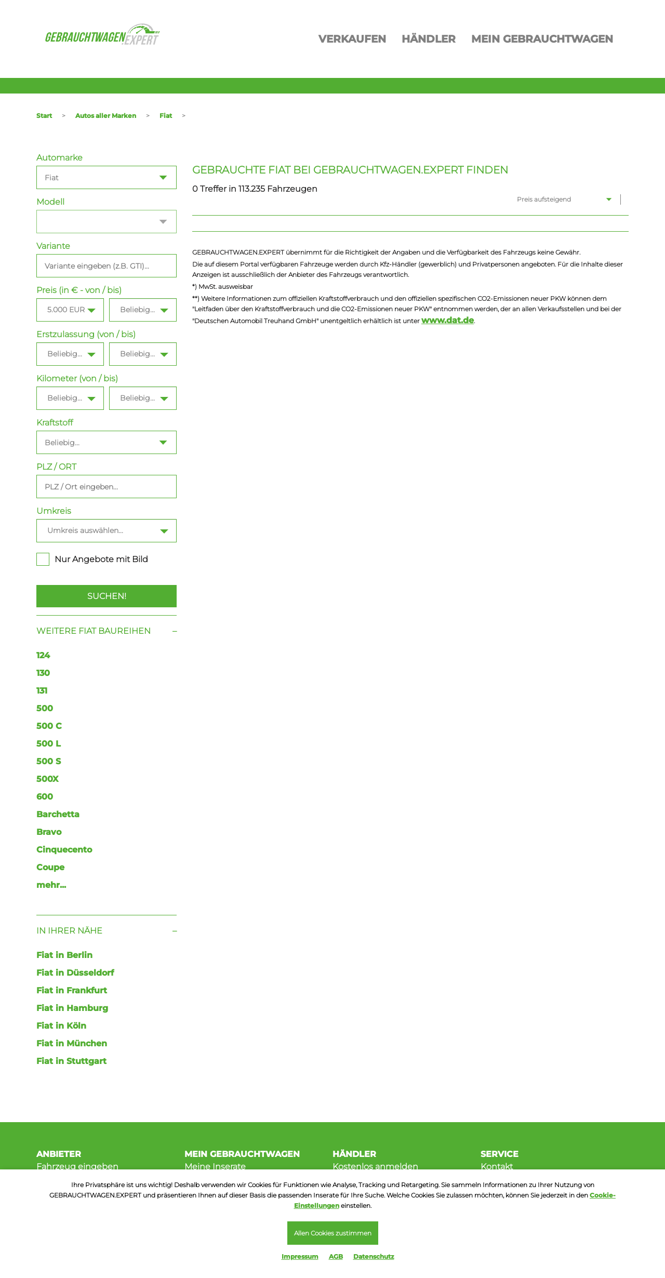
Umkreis (53, 511)
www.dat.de (447, 320)
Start (44, 115)
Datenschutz (373, 1256)
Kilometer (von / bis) (77, 378)
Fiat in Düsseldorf (75, 973)
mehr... (51, 885)
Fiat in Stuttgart (71, 1061)
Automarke (59, 158)
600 (44, 797)
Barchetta (57, 814)
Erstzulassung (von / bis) (86, 334)
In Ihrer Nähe (69, 931)
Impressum (300, 1256)
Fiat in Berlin (64, 955)
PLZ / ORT (56, 467)
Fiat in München (71, 1043)
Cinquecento (64, 850)
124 (43, 655)
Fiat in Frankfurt (71, 990)
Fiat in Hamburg (72, 1008)
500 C (49, 726)
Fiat (165, 115)
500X (47, 779)
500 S (48, 761)
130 (43, 673)
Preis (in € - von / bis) (79, 290)
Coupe (50, 867)
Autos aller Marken (105, 115)
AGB (336, 1256)
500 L (48, 744)
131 (41, 691)
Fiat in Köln (61, 1026)
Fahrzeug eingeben (77, 1167)
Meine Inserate (215, 1167)
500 (44, 708)
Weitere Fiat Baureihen (93, 631)
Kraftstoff (54, 423)
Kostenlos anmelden (375, 1167)
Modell (50, 202)
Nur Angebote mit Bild (92, 559)
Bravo (48, 832)
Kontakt (497, 1167)
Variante (53, 246)
